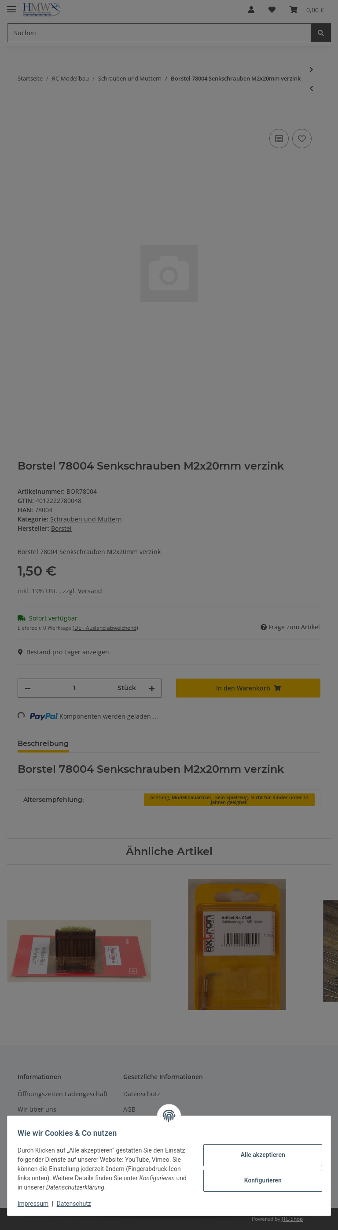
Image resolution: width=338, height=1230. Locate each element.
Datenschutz (78, 1203)
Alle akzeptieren (258, 1154)
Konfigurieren (258, 1180)
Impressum (37, 1203)
